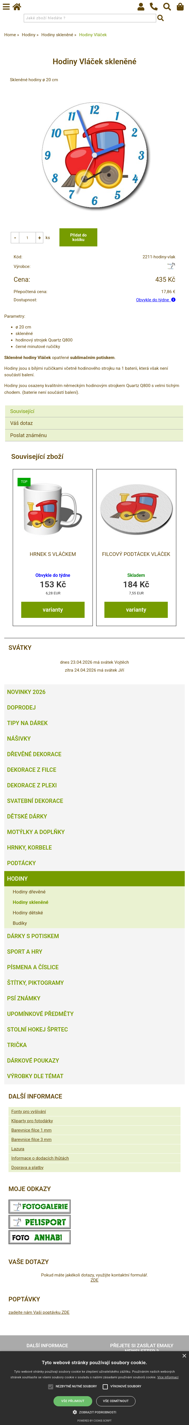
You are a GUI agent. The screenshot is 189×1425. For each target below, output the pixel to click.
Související (22, 412)
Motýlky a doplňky (36, 832)
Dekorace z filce (31, 770)
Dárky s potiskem (33, 936)
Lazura (17, 1149)
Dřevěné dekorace (34, 754)
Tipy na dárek (27, 723)
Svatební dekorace (35, 801)
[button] (94, 1411)
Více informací (168, 1377)
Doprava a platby (27, 1167)
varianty (53, 610)
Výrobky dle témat (35, 1076)
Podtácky (21, 863)
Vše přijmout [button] (73, 1401)
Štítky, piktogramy (35, 983)
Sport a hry (24, 952)
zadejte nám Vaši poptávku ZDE (39, 1312)
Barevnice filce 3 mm (31, 1139)
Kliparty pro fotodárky (32, 1121)
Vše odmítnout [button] (116, 1401)
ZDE (94, 1280)
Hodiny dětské (28, 913)
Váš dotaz (21, 424)
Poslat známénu (28, 436)
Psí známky (23, 998)
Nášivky (19, 739)
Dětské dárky (27, 816)
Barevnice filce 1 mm (31, 1130)
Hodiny (17, 879)
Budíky (20, 923)
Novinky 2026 (26, 692)
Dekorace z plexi (32, 785)
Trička (17, 1045)
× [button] (184, 1356)
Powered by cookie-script (95, 1420)
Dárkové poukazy (33, 1061)
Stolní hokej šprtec (37, 1029)
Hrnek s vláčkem (53, 555)
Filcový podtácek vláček (136, 555)
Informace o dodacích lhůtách (40, 1158)
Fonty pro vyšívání (28, 1111)
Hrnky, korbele (29, 847)
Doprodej (21, 707)
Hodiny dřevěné (29, 892)
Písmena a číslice (33, 967)
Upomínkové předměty (40, 1014)
